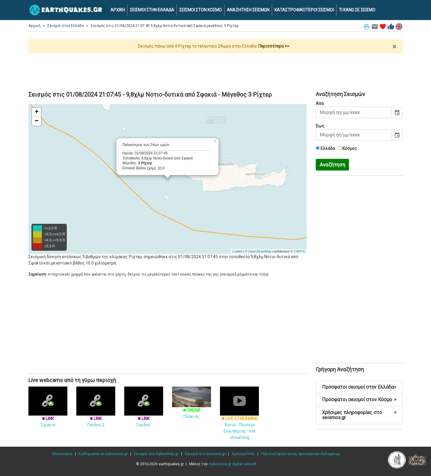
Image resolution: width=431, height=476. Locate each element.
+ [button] (37, 112)
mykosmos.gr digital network (233, 464)
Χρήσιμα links (243, 454)
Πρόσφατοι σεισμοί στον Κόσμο (359, 399)
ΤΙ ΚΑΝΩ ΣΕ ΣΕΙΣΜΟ (357, 9)
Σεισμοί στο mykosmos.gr (156, 454)
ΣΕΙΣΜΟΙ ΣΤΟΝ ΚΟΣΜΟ (200, 9)
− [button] (36, 121)
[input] (353, 112)
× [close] (394, 46)
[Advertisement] (215, 69)
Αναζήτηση (332, 165)
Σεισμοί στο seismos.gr (205, 454)
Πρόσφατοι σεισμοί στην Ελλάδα (359, 387)
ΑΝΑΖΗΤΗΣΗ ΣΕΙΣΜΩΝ (248, 9)
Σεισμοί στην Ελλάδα (65, 26)
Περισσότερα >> (273, 46)
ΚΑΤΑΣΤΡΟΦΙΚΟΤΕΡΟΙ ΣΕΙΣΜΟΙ (304, 9)
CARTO (299, 251)
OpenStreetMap (259, 251)
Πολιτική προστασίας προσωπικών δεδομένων (300, 454)
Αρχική (34, 26)
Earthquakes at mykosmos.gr (103, 454)
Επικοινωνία (62, 454)
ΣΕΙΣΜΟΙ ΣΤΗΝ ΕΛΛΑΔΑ (152, 9)
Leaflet (237, 251)
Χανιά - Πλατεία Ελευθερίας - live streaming (239, 419)
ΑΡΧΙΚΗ (117, 9)
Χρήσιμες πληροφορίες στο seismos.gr (359, 415)
